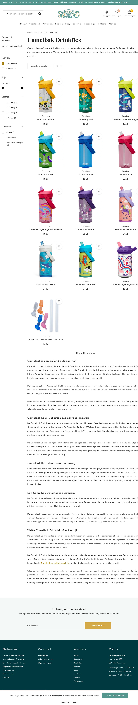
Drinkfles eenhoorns (85, 229)
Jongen (11, 137)
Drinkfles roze (125, 174)
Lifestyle (77, 23)
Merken (113, 23)
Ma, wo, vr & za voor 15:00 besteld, (52, 2)
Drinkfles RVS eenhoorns (125, 229)
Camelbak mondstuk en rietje (54, 563)
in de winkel (118, 2)
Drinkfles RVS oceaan (45, 284)
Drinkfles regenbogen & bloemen (46, 229)
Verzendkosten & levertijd (14, 659)
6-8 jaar (11, 118)
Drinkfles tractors (45, 119)
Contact (6, 677)
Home (29, 32)
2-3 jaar (12, 102)
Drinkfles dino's (45, 174)
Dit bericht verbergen (115, 695)
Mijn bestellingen (45, 659)
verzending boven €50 (15, 2)
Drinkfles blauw (85, 174)
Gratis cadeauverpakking (13, 655)
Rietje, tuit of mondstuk (12, 46)
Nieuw (23, 23)
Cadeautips (89, 23)
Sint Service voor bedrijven (14, 663)
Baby (67, 23)
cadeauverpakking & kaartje (92, 2)
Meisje (10, 132)
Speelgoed (34, 23)
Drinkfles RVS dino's (85, 284)
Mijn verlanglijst (44, 663)
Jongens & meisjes (14, 143)
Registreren (43, 655)
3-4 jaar (12, 107)
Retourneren (8, 674)
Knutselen (48, 23)
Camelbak (10, 68)
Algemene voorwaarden (13, 666)
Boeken (59, 23)
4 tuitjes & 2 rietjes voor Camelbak (46, 340)
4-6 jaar (12, 113)
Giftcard (102, 23)
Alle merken (11, 63)
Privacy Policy (8, 670)
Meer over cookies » (69, 702)
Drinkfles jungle (85, 119)
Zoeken (39, 13)
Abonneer (98, 625)
